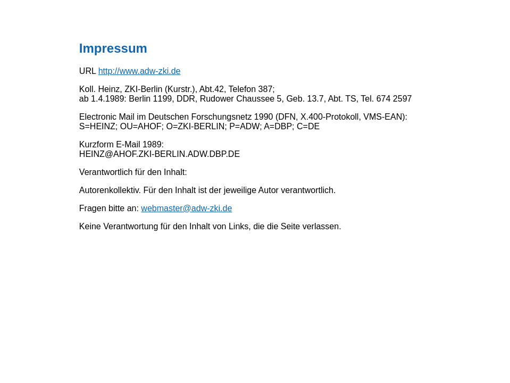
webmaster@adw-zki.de (186, 208)
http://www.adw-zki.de (139, 71)
